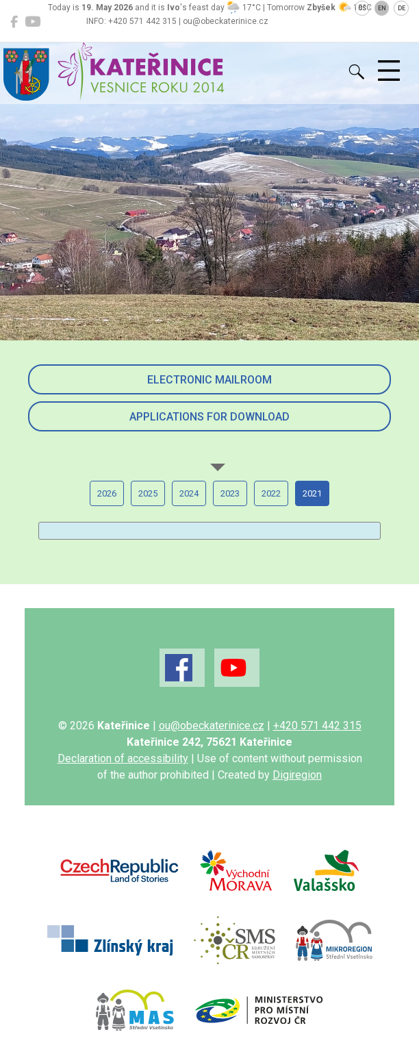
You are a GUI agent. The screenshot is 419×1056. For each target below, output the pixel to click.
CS (362, 8)
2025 (147, 493)
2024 (189, 493)
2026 (106, 493)
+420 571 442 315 (317, 725)
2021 (312, 493)
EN (382, 8)
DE (401, 8)
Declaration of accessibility (123, 758)
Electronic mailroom (209, 379)
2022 (271, 493)
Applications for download (209, 416)
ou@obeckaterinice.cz (211, 725)
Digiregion (297, 774)
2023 (230, 493)
